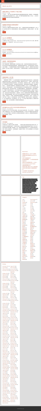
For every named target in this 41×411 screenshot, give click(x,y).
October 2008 (5, 368)
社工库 (23, 245)
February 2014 (5, 326)
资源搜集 (24, 255)
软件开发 (32, 256)
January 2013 (12, 334)
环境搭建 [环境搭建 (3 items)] (31, 189)
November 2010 (13, 353)
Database (24, 202)
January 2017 (12, 299)
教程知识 (32, 225)
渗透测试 (24, 239)
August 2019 (4, 274)
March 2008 (12, 373)
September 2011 (13, 346)
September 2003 (5, 401)
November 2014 (13, 319)
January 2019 (12, 279)
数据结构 (24, 229)
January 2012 (12, 343)
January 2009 (12, 366)
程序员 (23, 247)
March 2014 (12, 324)
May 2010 (12, 357)
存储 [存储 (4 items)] (24, 185)
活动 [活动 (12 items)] (24, 188)
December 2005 (5, 391)
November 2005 (13, 391)
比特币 (31, 235)
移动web (24, 246)
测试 (31, 236)
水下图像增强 (24, 236)
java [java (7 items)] (27, 180)
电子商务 (24, 243)
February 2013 (5, 334)
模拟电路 (32, 233)
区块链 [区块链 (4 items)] (35, 184)
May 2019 (12, 276)
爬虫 (31, 240)
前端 (31, 216)
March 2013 (12, 333)
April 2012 (4, 341)
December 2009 (13, 360)
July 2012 (12, 338)
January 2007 (12, 383)
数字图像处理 (32, 226)
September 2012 (13, 337)
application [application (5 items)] (28, 179)
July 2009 (12, 363)
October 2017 (5, 293)
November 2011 (13, 344)
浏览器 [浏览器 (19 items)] (29, 188)
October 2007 (5, 377)
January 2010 (4, 360)
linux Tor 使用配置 (7, 38)
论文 (23, 253)
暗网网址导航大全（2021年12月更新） (29, 153)
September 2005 (5, 393)
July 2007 (12, 378)
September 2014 (13, 320)
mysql (23, 210)
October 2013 (5, 328)
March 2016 (12, 307)
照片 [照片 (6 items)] (37, 188)
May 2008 (12, 371)
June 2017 (4, 296)
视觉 (23, 252)
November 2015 (13, 310)
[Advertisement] (30, 144)
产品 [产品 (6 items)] (34, 183)
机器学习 (32, 232)
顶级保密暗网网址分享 (26, 165)
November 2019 (13, 270)
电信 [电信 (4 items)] (24, 191)
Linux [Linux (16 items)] (30, 180)
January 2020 (12, 269)
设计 (31, 253)
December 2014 (5, 319)
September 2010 (13, 354)
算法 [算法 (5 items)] (32, 191)
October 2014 (5, 320)
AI (22, 199)
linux (31, 208)
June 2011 (4, 348)
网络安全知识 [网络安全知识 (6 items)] (29, 192)
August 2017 (4, 294)
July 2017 (12, 294)
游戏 (31, 239)
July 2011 (12, 347)
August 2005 (12, 393)
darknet (31, 200)
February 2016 (5, 309)
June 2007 (4, 380)
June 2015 (4, 314)
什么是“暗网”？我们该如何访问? (28, 170)
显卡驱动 (24, 230)
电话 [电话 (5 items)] (26, 191)
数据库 (31, 228)
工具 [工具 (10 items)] (32, 185)
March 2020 (12, 267)
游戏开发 (24, 240)
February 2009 (5, 366)
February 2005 (13, 395)
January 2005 (4, 397)
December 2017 (5, 290)
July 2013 (12, 330)
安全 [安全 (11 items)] (26, 185)
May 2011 (12, 348)
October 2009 (13, 361)
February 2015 (5, 317)
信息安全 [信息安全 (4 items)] (28, 184)
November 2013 (13, 327)
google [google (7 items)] (32, 179)
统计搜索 (32, 249)
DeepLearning (33, 202)
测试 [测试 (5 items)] (27, 188)
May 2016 (12, 306)
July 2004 (12, 400)
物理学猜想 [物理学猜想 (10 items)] (27, 189)
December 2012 (5, 336)
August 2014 (4, 321)
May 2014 (12, 323)
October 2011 (5, 346)
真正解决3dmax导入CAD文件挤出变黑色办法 (14, 107)
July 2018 (12, 284)
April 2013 (4, 333)
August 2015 (4, 313)
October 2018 (5, 283)
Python (31, 210)
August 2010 (4, 356)
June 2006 (4, 387)
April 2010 (4, 358)
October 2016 (5, 303)
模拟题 (23, 235)
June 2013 (4, 331)
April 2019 (4, 277)
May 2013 (12, 331)
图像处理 (32, 218)
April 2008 (4, 373)
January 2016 (12, 309)
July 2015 (12, 313)
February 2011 (5, 351)
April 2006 (4, 388)
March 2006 (12, 388)
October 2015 (5, 311)
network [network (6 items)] (33, 180)
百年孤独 (4, 122)
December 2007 (5, 375)
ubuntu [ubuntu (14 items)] (34, 181)
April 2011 (4, 350)
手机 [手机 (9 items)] (35, 185)
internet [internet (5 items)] (24, 180)
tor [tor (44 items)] (31, 181)
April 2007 (4, 381)
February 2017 (5, 299)
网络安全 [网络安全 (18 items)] (24, 192)
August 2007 (4, 378)
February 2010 (13, 358)
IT (22, 206)
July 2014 (12, 321)
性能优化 (32, 222)
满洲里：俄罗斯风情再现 (9, 61)
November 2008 (13, 367)
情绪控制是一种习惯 (8, 77)
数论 (31, 229)
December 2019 (5, 270)
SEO (31, 212)
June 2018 (4, 286)
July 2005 (4, 394)
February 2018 (5, 289)
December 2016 (5, 300)
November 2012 (13, 336)
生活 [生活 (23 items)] (35, 189)
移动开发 (32, 246)
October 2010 (5, 354)
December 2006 (5, 384)
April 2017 (4, 297)
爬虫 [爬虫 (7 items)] (24, 189)
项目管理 (24, 259)
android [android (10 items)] (24, 179)
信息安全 (24, 216)
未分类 (23, 232)
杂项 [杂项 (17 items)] (34, 187)
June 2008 (4, 371)
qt (22, 212)
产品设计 (24, 215)
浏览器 (23, 237)
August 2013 (4, 330)
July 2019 (12, 274)
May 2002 (12, 401)
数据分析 (24, 228)
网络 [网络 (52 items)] (34, 191)
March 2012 (12, 341)
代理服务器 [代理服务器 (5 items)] (24, 184)
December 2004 (13, 397)
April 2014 (4, 324)
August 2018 (4, 284)
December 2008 (5, 367)
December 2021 (5, 266)
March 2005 (4, 395)
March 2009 (12, 364)
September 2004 (13, 398)
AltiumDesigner (33, 199)
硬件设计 (32, 243)
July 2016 (12, 304)
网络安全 (32, 250)
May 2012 (12, 340)
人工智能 (32, 215)
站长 (31, 247)
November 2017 (13, 290)
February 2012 (5, 343)
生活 (31, 242)
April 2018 (4, 287)
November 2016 (13, 300)
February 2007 (5, 383)
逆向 (31, 257)
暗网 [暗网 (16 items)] (27, 187)
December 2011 (5, 344)
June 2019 (4, 276)
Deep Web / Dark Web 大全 (27, 172)
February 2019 (5, 279)
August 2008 (4, 370)
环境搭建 (24, 242)
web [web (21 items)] (24, 183)
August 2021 (12, 266)
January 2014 (12, 326)
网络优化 (24, 250)
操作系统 (24, 225)
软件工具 (24, 256)
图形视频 (24, 219)
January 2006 (12, 390)
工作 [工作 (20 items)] (29, 185)
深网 (31, 237)
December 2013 (5, 327)
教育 (23, 226)
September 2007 (13, 377)
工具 (31, 220)
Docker (23, 203)
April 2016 (4, 307)
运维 (23, 257)
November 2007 (13, 375)
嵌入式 (23, 220)
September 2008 (13, 368)
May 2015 (12, 314)
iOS (31, 205)
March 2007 (12, 381)
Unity (31, 213)
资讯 (31, 255)
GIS (31, 203)
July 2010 (12, 356)
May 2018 (12, 286)
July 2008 (12, 370)
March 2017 (12, 297)
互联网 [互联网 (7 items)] (30, 183)
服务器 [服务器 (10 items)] (30, 187)
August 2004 (4, 400)
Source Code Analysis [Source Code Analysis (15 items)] (26, 181)
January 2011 (12, 351)
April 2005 (12, 394)
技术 (23, 223)
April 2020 (4, 267)
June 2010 (4, 357)
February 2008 (5, 374)
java (31, 206)
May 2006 (12, 387)
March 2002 (4, 403)
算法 (23, 249)
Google (23, 205)
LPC (23, 209)
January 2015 (12, 317)
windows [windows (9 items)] (27, 183)
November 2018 (13, 280)
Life (23, 208)
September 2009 (5, 363)
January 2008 (12, 374)
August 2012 (4, 338)
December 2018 (5, 280)
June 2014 (4, 323)
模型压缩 (24, 233)
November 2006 (13, 384)
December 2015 (5, 310)
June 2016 (4, 306)
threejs (23, 213)
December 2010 (5, 353)
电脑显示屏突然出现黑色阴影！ (11, 25)
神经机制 (32, 245)
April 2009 (4, 364)
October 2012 (5, 337)
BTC (23, 200)
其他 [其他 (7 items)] (32, 184)
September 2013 (13, 328)
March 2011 (12, 350)
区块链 (23, 218)
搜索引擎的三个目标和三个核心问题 (12, 12)
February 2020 (5, 269)
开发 (23, 222)
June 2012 (4, 340)
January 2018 (12, 289)
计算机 (10, 26)
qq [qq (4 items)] (36, 180)
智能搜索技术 (32, 230)
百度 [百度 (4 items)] (29, 191)
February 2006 (5, 390)
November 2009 (5, 361)
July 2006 (12, 385)
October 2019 (5, 273)
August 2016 (4, 304)
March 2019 (12, 277)
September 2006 (5, 385)
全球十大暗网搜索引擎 (26, 158)
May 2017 (12, 296)
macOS (31, 209)
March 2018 (12, 287)
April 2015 (4, 316)
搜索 (9, 13)
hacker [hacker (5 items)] (35, 179)
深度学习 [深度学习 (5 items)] (33, 188)
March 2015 (12, 316)
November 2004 (5, 398)
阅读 (4, 19)
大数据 (31, 219)
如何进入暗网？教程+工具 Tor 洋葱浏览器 (29, 166)
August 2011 (4, 347)
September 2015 (13, 311)
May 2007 (12, 380)
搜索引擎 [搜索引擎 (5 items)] (24, 187)
